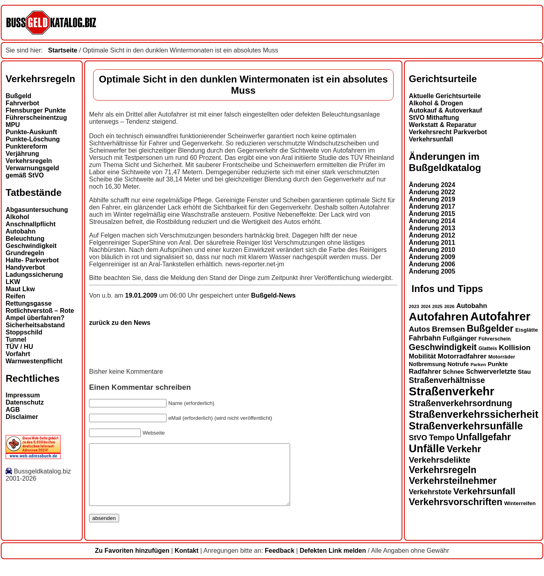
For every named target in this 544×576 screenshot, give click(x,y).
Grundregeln (25, 253)
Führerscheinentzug (36, 117)
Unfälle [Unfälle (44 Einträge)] (427, 449)
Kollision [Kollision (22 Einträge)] (515, 347)
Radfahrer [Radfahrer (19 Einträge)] (425, 371)
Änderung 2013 (432, 228)
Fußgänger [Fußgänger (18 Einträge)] (460, 338)
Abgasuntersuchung (37, 209)
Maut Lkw (20, 289)
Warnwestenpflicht (34, 361)
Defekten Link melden (333, 562)
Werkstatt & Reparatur (443, 124)
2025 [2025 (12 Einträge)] (437, 306)
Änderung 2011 (432, 242)
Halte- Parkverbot (32, 260)
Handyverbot (25, 267)
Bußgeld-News (273, 295)
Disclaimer (22, 416)
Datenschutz (25, 402)
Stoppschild (24, 332)
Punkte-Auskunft (31, 132)
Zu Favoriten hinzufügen (132, 562)
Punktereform (26, 146)
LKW (13, 281)
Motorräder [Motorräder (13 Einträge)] (501, 357)
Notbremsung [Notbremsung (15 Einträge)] (427, 364)
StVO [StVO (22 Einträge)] (418, 437)
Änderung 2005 (432, 271)
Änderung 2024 (432, 184)
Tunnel (16, 339)
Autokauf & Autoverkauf (445, 110)
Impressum (23, 395)
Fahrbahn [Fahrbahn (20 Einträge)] (425, 338)
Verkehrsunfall (431, 139)
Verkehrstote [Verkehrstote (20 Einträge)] (430, 492)
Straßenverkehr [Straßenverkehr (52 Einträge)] (451, 391)
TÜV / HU (19, 346)
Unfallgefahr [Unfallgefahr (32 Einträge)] (483, 437)
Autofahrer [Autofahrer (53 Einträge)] (500, 316)
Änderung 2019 (432, 199)
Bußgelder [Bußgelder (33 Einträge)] (490, 328)
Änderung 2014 (432, 221)
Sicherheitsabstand (35, 325)
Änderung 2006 (432, 264)
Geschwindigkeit (31, 245)
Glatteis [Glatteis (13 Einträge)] (488, 348)
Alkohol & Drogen (436, 103)
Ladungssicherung (34, 274)
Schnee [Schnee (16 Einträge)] (453, 371)
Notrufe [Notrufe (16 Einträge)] (458, 364)
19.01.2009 (142, 295)
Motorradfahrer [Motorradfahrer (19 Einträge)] (462, 356)
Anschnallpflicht (30, 224)
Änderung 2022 (432, 192)
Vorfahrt (18, 353)
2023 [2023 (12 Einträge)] (414, 306)
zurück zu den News (119, 322)
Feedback (279, 562)
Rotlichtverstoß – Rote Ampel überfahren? (40, 314)
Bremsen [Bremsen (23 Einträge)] (448, 329)
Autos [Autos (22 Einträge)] (419, 329)
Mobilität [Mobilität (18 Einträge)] (422, 356)
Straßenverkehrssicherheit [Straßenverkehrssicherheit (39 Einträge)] (473, 414)
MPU (13, 124)
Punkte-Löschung (33, 139)
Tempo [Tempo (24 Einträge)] (442, 437)
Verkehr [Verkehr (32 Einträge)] (464, 449)
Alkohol (17, 216)
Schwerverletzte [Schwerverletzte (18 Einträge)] (491, 371)
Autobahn (21, 231)
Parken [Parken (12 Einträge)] (478, 364)
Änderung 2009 (432, 257)
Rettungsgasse (29, 303)
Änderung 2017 (432, 206)
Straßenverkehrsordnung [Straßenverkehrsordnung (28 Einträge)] (460, 403)
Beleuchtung (25, 238)
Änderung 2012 (432, 235)
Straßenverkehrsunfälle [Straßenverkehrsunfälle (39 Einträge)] (466, 425)
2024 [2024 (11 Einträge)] (425, 306)
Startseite (62, 50)
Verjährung (22, 153)
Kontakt (187, 562)
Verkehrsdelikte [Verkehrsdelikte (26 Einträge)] (439, 459)
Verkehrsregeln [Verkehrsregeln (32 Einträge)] (442, 470)
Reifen (15, 296)
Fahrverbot (22, 103)
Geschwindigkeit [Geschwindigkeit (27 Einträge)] (443, 347)
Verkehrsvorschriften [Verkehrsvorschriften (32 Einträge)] (455, 502)
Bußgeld (18, 96)
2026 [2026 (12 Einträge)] (449, 306)
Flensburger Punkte (36, 110)
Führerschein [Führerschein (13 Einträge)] (495, 339)
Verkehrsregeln (29, 160)
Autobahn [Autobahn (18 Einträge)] (471, 305)
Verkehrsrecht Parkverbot (448, 132)
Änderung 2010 (432, 249)
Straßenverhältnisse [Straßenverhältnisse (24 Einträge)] (447, 380)
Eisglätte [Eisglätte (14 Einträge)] (526, 330)
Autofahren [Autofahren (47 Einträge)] (439, 316)
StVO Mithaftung (434, 117)
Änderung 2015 (432, 213)
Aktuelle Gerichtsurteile (445, 96)
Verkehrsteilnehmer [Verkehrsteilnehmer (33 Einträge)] (453, 480)
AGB (13, 409)
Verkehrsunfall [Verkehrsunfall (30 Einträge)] (484, 491)
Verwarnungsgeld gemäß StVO (32, 172)
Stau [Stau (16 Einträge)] (524, 371)
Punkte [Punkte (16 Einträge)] (498, 364)
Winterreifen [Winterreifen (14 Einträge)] (520, 503)
